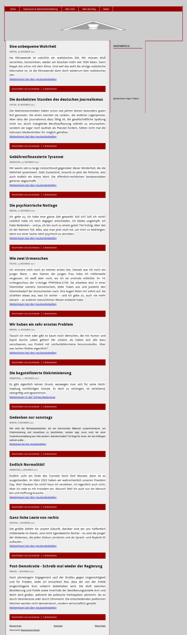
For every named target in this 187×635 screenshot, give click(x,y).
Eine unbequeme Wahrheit (32, 46)
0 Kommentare (50, 89)
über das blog (89, 9)
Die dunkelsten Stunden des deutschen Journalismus (56, 99)
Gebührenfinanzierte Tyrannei (36, 157)
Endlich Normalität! (27, 464)
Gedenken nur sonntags (30, 417)
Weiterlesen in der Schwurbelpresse (32, 397)
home (13, 9)
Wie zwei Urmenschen (28, 258)
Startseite (58, 626)
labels (106, 9)
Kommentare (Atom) (30, 630)
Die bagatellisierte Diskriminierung (40, 373)
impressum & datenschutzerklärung (40, 9)
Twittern (135, 98)
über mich (70, 9)
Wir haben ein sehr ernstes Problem (41, 324)
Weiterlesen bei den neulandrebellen (32, 79)
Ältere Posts (100, 626)
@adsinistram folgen (122, 98)
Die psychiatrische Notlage (33, 205)
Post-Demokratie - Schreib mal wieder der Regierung (55, 566)
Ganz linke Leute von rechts (34, 517)
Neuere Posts (15, 626)
